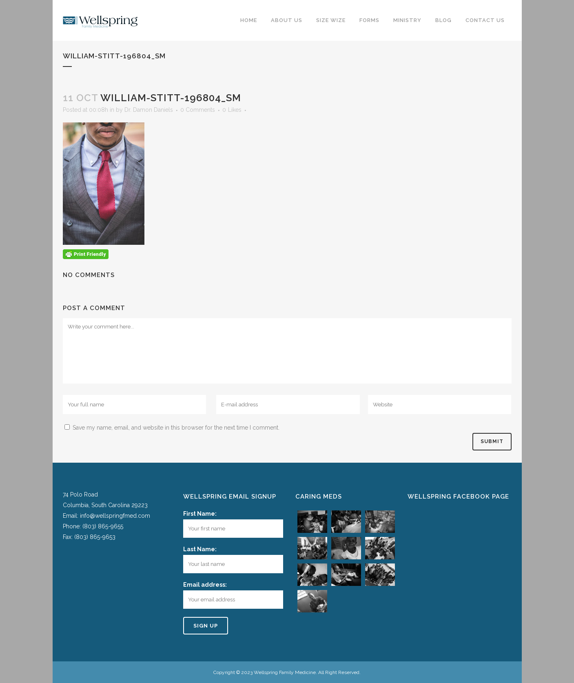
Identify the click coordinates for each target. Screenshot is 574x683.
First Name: (200, 513)
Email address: (205, 584)
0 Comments (197, 109)
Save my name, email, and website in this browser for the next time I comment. (176, 427)
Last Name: (200, 549)
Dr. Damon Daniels (148, 109)
